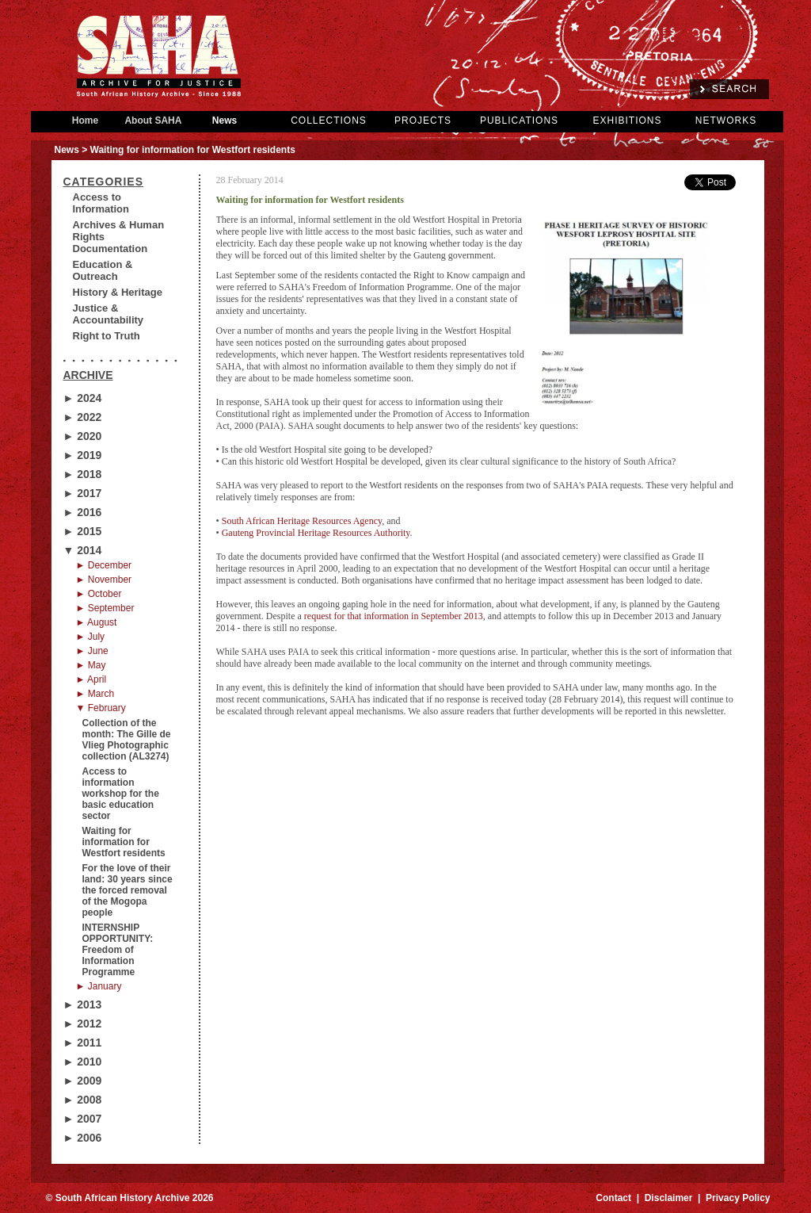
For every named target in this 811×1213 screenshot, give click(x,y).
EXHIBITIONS (626, 120)
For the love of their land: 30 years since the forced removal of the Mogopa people (127, 890)
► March (95, 693)
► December (104, 565)
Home (85, 120)
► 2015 (82, 531)
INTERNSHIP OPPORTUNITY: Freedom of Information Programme (118, 950)
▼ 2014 (82, 550)
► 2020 (82, 436)
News (225, 120)
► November (104, 579)
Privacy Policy (738, 1197)
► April (91, 679)
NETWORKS (725, 120)
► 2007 (82, 1118)
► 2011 (82, 1042)
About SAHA (154, 120)
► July (90, 636)
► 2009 (82, 1080)
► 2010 (82, 1061)
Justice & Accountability (108, 314)
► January (99, 986)
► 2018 (82, 474)
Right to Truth (106, 336)
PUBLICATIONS (519, 120)
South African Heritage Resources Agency (302, 520)
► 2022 (82, 417)
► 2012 (82, 1023)
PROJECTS (422, 120)
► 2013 (82, 1004)
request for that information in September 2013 (392, 616)
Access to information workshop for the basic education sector (120, 793)
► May (91, 665)
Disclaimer (669, 1197)
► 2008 (82, 1099)
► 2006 (82, 1137)
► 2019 (82, 455)
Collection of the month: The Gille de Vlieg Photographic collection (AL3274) (126, 739)
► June (92, 650)
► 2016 (82, 512)
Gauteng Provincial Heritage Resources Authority (316, 532)
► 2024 (82, 398)
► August (96, 622)
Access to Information (101, 203)
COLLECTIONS (329, 120)
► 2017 (82, 493)
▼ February (101, 708)
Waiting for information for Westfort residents (124, 842)
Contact (613, 1197)
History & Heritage (117, 292)
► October (99, 593)
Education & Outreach (103, 270)
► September (105, 608)
